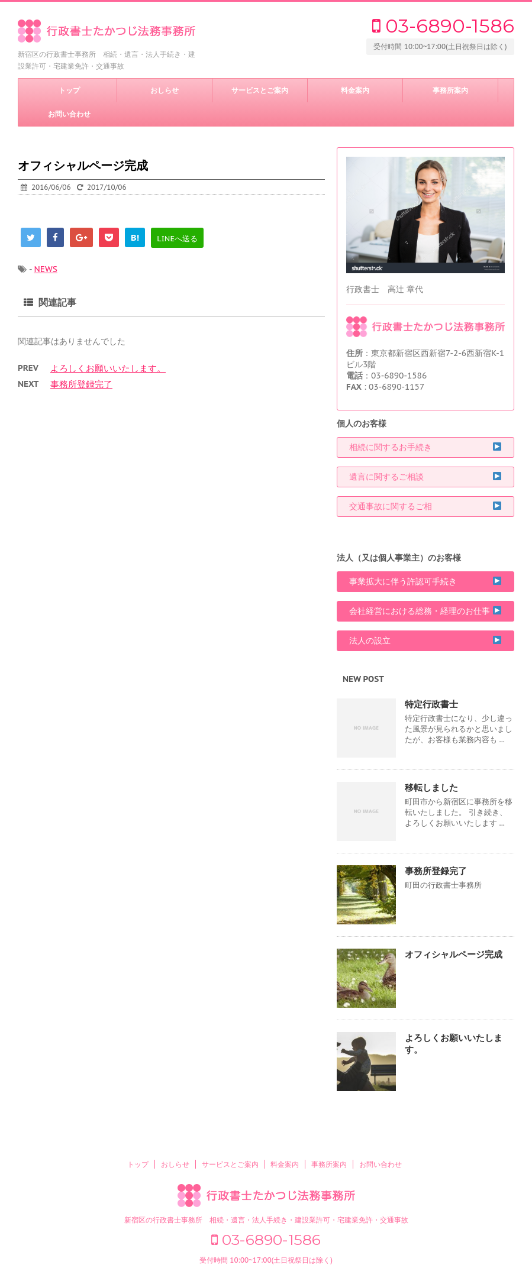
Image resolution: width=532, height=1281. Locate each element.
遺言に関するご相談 (425, 477)
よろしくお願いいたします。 (108, 368)
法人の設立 (425, 641)
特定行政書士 (431, 704)
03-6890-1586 (443, 25)
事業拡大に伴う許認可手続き (425, 581)
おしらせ (164, 90)
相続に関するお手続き (425, 447)
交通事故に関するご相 (425, 506)
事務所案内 (450, 90)
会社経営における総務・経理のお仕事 (425, 611)
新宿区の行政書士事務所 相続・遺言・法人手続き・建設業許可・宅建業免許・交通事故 (266, 1219)
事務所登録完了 (81, 384)
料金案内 (355, 90)
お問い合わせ (69, 114)
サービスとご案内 (259, 90)
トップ (69, 90)
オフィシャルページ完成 (453, 954)
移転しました (431, 787)
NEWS (45, 269)
